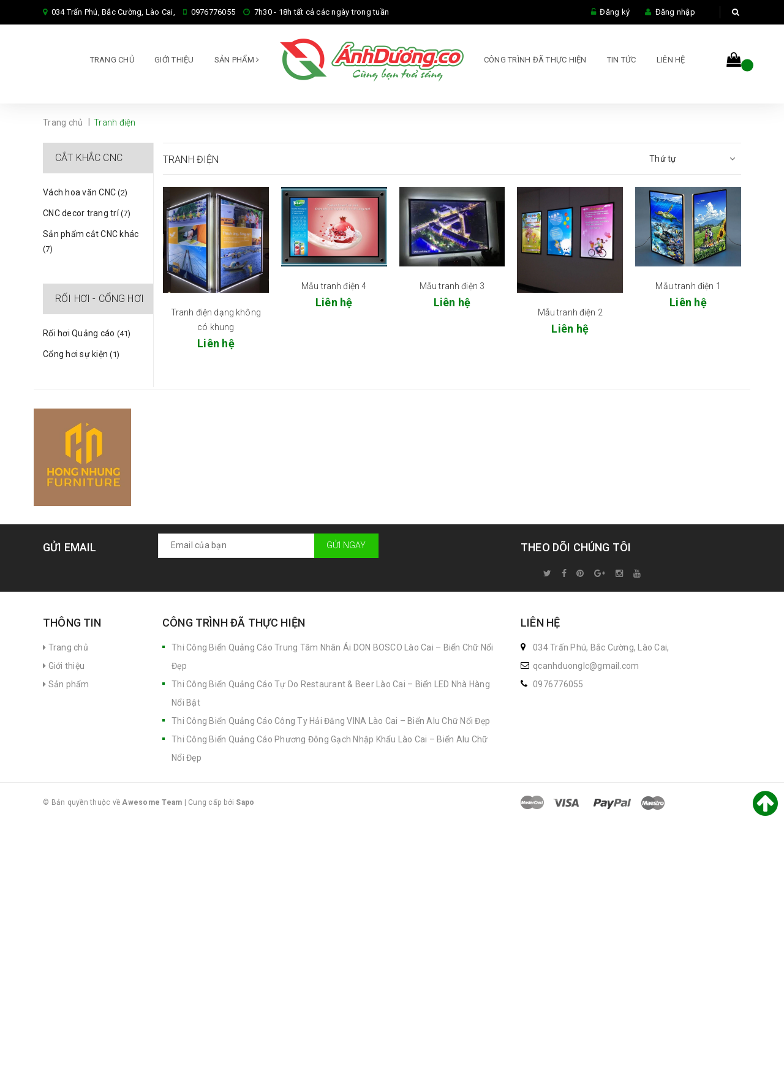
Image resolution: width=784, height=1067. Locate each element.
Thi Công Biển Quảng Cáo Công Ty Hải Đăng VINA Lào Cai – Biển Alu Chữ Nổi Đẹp (331, 725)
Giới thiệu (174, 61)
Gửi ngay (346, 549)
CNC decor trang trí (86, 217)
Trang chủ (112, 61)
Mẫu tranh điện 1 (687, 290)
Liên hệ (671, 61)
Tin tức (621, 61)
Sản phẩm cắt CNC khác (90, 245)
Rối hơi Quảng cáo (87, 337)
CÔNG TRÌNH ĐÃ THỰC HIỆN (535, 61)
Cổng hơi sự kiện (81, 358)
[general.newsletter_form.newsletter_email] (268, 549)
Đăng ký (615, 12)
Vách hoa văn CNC (85, 197)
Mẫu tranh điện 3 (452, 290)
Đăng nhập (675, 12)
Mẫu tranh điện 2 (570, 317)
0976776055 (213, 12)
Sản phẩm (237, 61)
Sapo (245, 806)
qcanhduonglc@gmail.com (586, 670)
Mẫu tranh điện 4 (333, 290)
